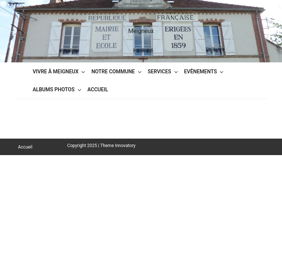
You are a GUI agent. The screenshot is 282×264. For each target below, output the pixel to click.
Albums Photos (54, 89)
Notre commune (113, 71)
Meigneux (140, 30)
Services (159, 71)
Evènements (200, 71)
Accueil (97, 89)
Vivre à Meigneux (56, 71)
